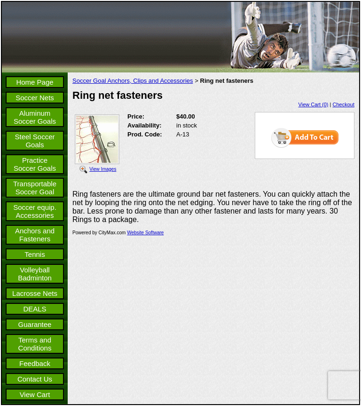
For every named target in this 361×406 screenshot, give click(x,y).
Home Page (34, 82)
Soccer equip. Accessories (34, 211)
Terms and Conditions (35, 344)
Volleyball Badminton (35, 274)
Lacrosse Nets (34, 293)
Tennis (34, 254)
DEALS (34, 309)
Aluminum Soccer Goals (35, 117)
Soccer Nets (35, 98)
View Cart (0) (313, 104)
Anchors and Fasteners (35, 235)
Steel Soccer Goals (35, 141)
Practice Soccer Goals (35, 164)
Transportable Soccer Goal (34, 188)
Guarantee (35, 324)
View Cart (35, 394)
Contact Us (34, 379)
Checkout (343, 104)
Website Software (145, 232)
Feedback (34, 363)
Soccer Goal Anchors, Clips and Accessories (132, 80)
